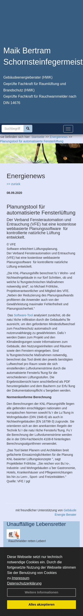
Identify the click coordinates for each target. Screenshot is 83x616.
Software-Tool (23, 315)
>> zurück (13, 184)
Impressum (20, 578)
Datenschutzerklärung (24, 583)
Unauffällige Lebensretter (36, 524)
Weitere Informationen (41, 592)
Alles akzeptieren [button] (42, 604)
